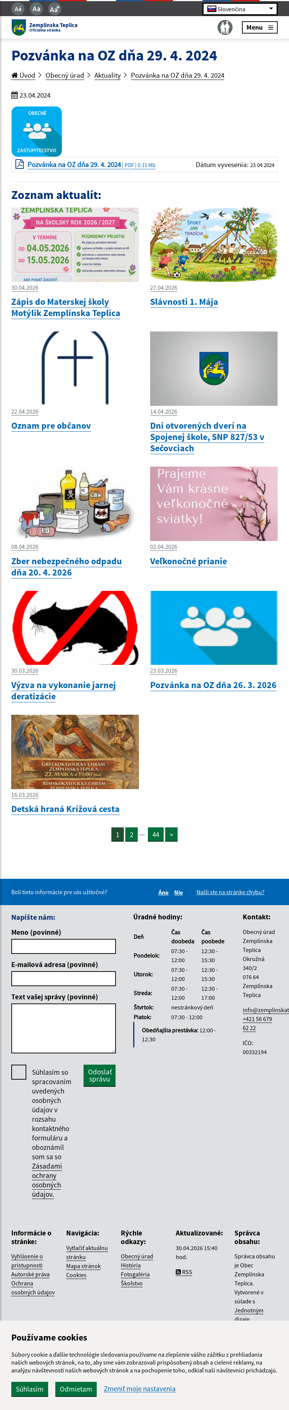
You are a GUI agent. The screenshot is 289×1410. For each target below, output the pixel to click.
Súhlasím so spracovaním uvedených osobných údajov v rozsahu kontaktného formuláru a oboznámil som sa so (51, 1133)
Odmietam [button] (76, 1388)
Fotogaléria (135, 1274)
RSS (184, 1272)
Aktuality (107, 75)
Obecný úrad (65, 75)
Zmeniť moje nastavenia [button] (140, 1388)
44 (155, 834)
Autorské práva (30, 1274)
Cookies (76, 1275)
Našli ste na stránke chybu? (230, 892)
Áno (164, 892)
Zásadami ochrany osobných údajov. (47, 1180)
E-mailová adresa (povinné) (54, 964)
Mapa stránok (83, 1266)
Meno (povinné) (36, 932)
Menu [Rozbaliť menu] (259, 27)
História (131, 1265)
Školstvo (132, 1283)
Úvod (23, 75)
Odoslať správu (100, 1075)
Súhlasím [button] (30, 1388)
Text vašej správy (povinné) (54, 996)
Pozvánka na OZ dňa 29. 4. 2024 (177, 75)
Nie (179, 892)
